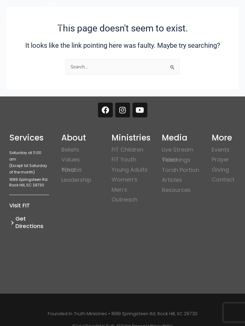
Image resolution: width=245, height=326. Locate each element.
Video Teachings (176, 160)
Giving (220, 169)
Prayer (220, 159)
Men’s (119, 190)
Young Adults (130, 169)
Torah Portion (180, 170)
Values (70, 159)
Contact (223, 179)
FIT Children (127, 149)
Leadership (76, 180)
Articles (172, 180)
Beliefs (70, 149)
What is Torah (71, 170)
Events (221, 149)
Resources (176, 190)
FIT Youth (124, 159)
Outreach (124, 199)
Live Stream (178, 149)
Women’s (124, 179)
